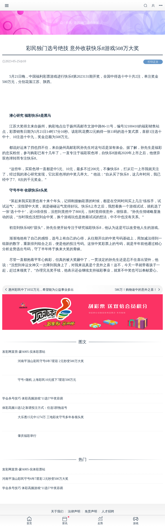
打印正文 (153, 61)
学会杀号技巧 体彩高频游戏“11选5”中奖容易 (32, 398)
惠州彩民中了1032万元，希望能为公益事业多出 (41, 289)
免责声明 (91, 511)
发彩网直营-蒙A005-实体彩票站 (23, 351)
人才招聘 (108, 511)
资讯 (68, 22)
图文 (82, 342)
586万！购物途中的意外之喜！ (136, 289)
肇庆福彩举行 (27, 435)
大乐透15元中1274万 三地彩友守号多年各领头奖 (51, 417)
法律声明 (74, 511)
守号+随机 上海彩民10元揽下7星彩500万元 (47, 379)
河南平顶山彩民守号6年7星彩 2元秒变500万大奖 (51, 361)
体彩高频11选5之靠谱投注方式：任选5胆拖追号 (34, 407)
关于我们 (57, 511)
